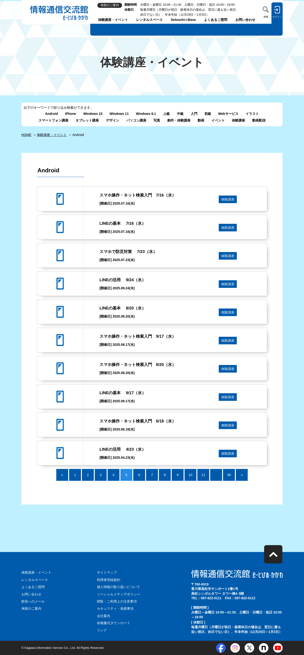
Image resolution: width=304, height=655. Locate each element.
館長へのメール (33, 601)
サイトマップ (107, 572)
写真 (156, 120)
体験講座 (238, 120)
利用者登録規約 (108, 580)
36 (229, 475)
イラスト (252, 114)
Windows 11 (119, 114)
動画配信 (259, 120)
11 (203, 475)
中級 (180, 114)
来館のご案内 (31, 608)
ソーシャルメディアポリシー (118, 594)
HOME (26, 135)
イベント (218, 120)
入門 (194, 114)
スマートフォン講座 (53, 120)
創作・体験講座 (178, 120)
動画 (201, 120)
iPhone (70, 114)
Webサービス (228, 114)
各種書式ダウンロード (113, 623)
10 (190, 475)
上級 (166, 114)
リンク (102, 630)
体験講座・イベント (113, 20)
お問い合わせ (245, 20)
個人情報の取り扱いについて (118, 587)
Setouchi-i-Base (183, 20)
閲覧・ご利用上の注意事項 (117, 601)
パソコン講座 (136, 120)
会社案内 (103, 616)
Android (51, 114)
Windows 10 (92, 114)
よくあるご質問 (215, 20)
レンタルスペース (149, 20)
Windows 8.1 (146, 114)
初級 (207, 114)
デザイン (112, 120)
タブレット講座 (87, 120)
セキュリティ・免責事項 (115, 608)
